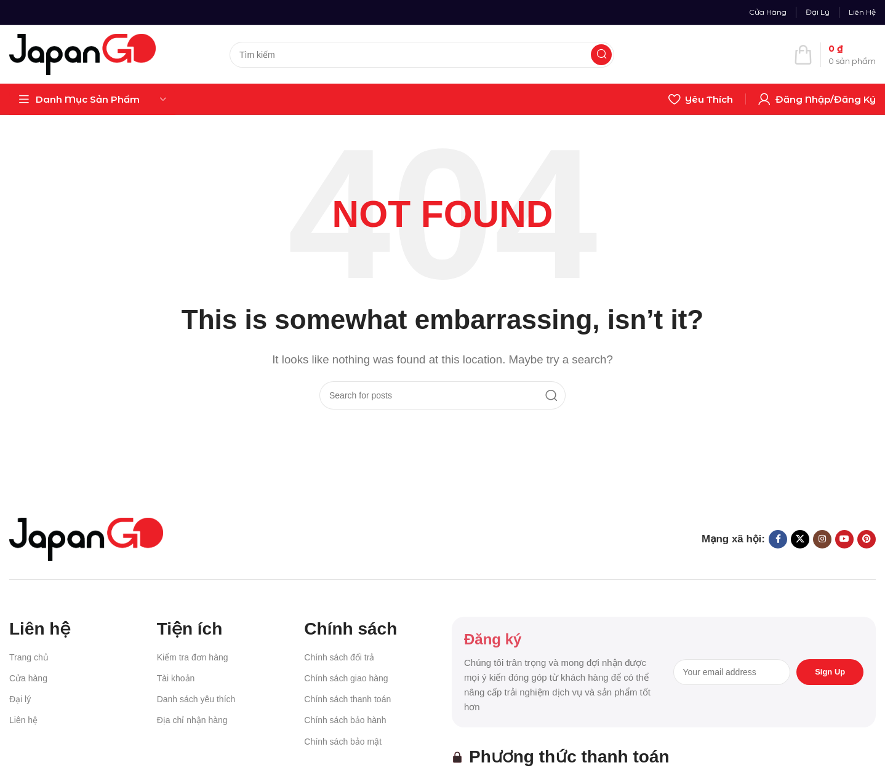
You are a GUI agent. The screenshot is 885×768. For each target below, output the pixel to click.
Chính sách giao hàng (346, 678)
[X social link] (800, 539)
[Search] (422, 55)
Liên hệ (23, 720)
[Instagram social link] (822, 539)
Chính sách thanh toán (347, 699)
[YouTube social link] (844, 539)
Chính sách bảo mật (343, 741)
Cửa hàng (28, 678)
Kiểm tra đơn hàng (192, 657)
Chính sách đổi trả (339, 657)
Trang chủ (29, 657)
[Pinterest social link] (866, 539)
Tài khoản (176, 678)
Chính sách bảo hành (345, 720)
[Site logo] (82, 54)
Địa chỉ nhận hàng (192, 720)
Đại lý (20, 699)
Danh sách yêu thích (196, 699)
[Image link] (86, 538)
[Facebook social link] (778, 539)
